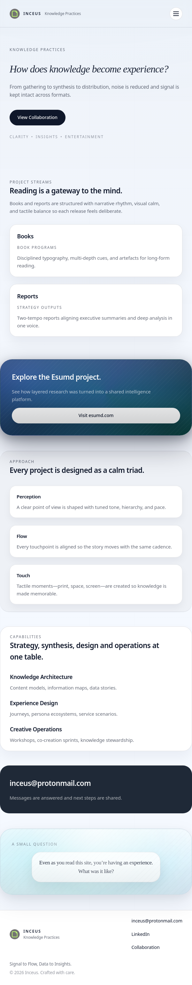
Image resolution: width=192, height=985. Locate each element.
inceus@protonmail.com (50, 783)
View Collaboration (38, 117)
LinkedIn (140, 934)
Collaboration (145, 947)
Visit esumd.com (96, 415)
